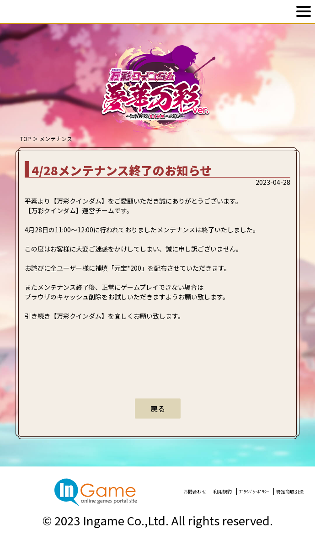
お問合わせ (194, 491)
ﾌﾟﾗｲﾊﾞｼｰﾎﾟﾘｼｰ (254, 491)
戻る (157, 408)
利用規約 (223, 491)
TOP (25, 138)
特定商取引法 (290, 491)
